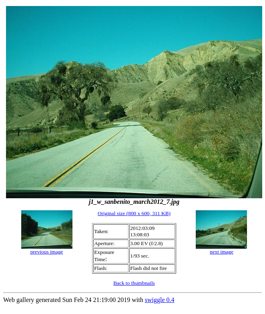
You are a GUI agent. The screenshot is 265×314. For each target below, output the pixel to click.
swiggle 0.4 (160, 299)
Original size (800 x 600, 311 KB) (134, 213)
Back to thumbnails (134, 283)
